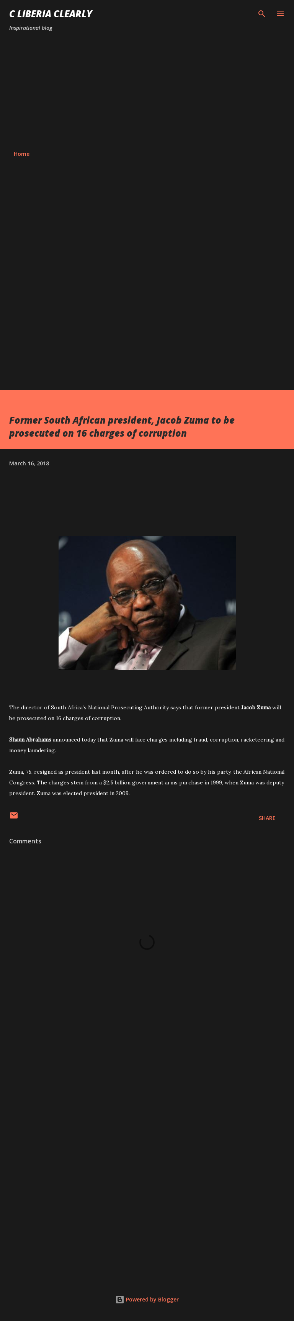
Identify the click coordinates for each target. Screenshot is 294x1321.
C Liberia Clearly (50, 13)
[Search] (261, 13)
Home (21, 153)
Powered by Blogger (147, 1299)
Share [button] (267, 818)
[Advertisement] (147, 91)
